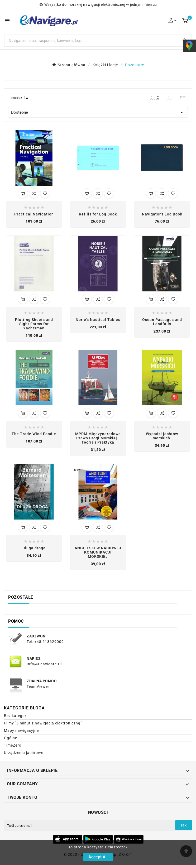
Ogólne (10, 738)
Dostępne (98, 112)
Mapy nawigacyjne (21, 730)
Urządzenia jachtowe (23, 753)
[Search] (91, 40)
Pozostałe (20, 597)
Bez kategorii (16, 716)
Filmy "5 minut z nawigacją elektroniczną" (43, 723)
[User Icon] (172, 20)
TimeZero (12, 745)
